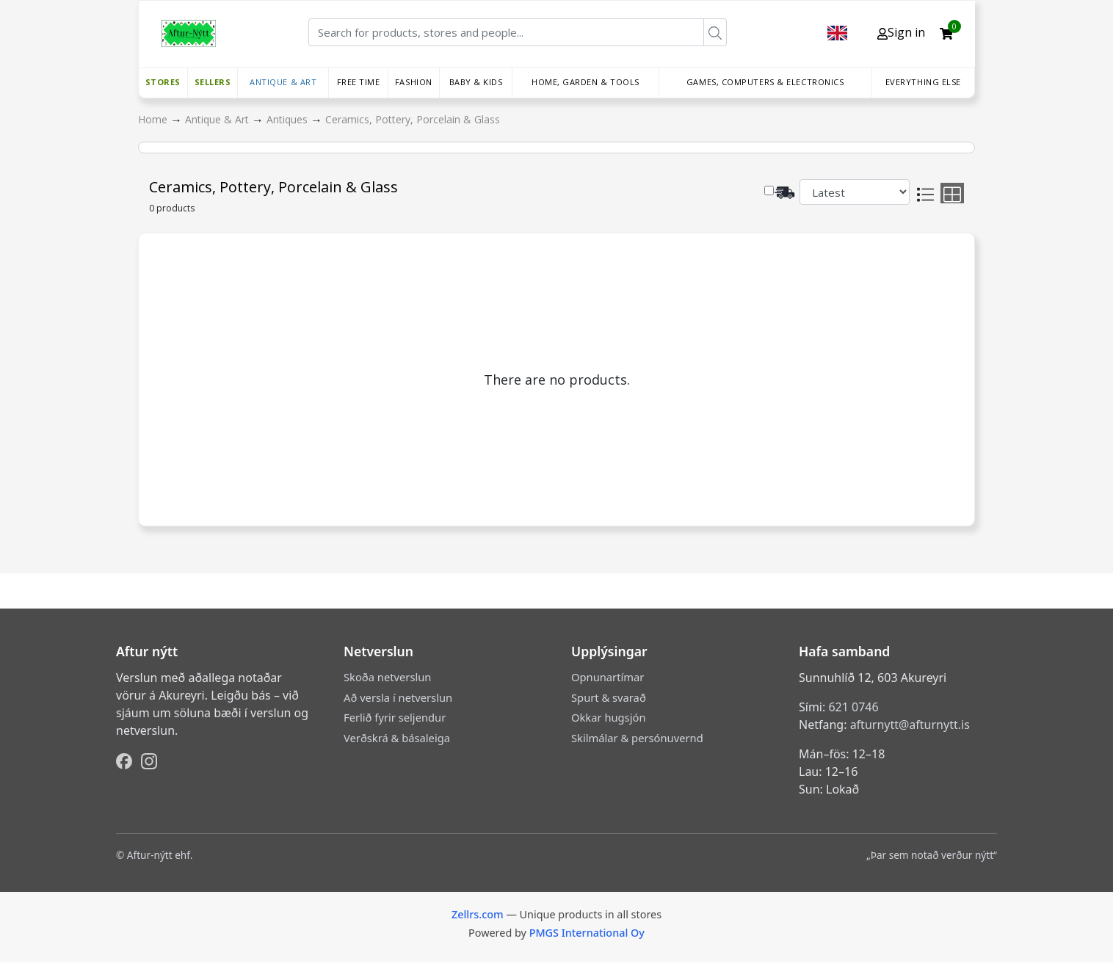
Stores (163, 81)
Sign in (901, 32)
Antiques (289, 119)
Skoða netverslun (387, 676)
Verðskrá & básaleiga (397, 737)
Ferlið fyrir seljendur (395, 717)
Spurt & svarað (608, 697)
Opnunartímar (607, 676)
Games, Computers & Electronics (765, 81)
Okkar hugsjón (608, 717)
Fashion (413, 81)
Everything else (923, 81)
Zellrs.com (478, 914)
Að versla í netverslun (398, 697)
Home (154, 119)
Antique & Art (283, 81)
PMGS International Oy (587, 933)
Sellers (213, 81)
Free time (358, 81)
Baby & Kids (476, 81)
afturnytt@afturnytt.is (910, 724)
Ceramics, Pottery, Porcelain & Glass (412, 119)
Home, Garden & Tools (585, 81)
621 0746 (853, 707)
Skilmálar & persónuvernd (637, 737)
